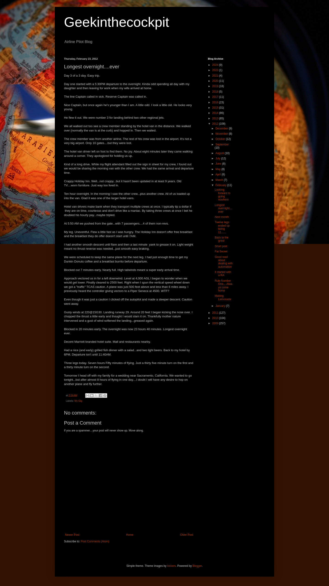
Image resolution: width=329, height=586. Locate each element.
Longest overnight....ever (224, 208)
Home (129, 534)
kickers (171, 565)
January (220, 306)
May (218, 169)
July (218, 158)
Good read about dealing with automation (224, 261)
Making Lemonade (223, 297)
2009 (215, 323)
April (218, 174)
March (219, 180)
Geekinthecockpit (116, 22)
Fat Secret (221, 251)
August (220, 153)
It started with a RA (223, 273)
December (222, 128)
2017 (215, 97)
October (220, 139)
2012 (215, 123)
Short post (221, 246)
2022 (215, 70)
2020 (215, 81)
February (221, 185)
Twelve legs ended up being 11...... (222, 227)
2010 (215, 318)
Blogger (197, 565)
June (218, 163)
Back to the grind (221, 239)
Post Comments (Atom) (95, 541)
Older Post (186, 534)
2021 (215, 75)
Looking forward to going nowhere (222, 194)
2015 (215, 107)
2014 (215, 113)
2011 (215, 312)
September (222, 144)
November (222, 133)
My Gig (78, 400)
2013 (215, 118)
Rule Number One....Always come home (223, 285)
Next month (222, 217)
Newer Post (72, 534)
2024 (215, 65)
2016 (215, 102)
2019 (215, 86)
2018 (215, 91)
